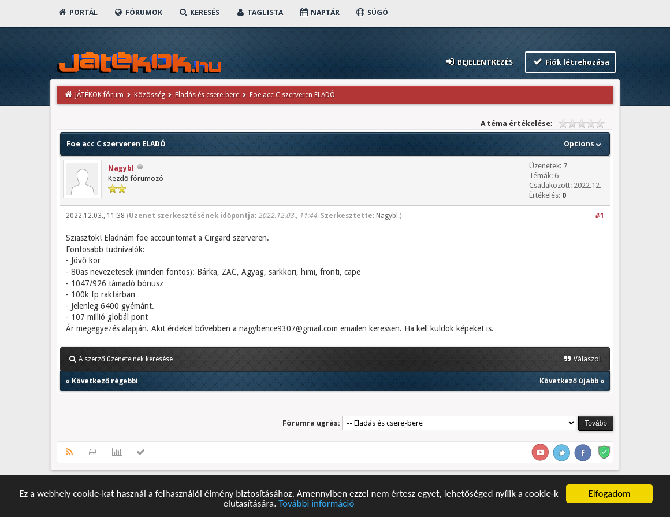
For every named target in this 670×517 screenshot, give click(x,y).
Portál (77, 12)
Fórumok (137, 12)
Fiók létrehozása (570, 62)
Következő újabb (568, 381)
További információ (316, 504)
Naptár (319, 12)
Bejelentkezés (478, 62)
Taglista (259, 12)
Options (584, 143)
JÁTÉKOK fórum (99, 95)
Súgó (371, 12)
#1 (599, 216)
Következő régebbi (105, 381)
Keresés (198, 12)
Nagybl (121, 168)
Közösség (149, 95)
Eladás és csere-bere (207, 95)
